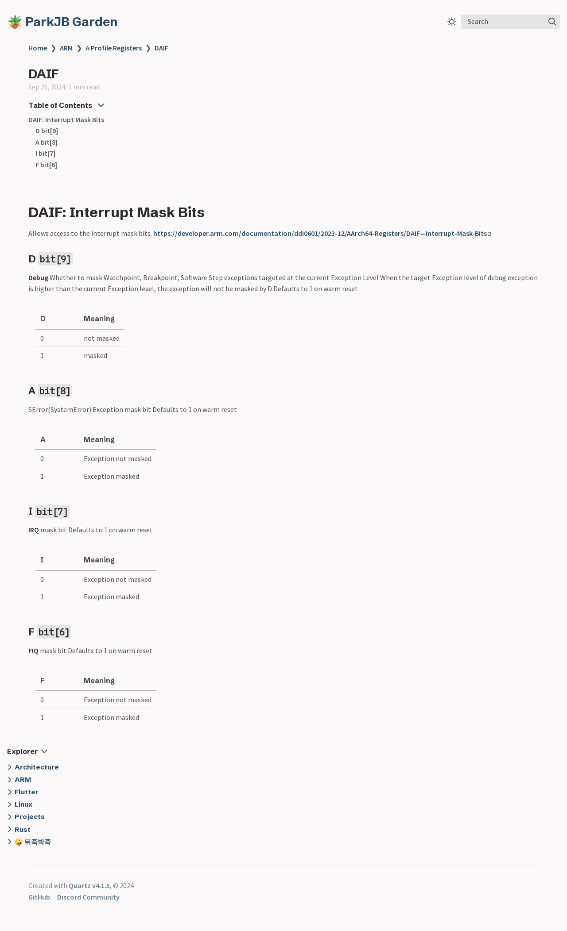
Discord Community (88, 897)
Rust (23, 829)
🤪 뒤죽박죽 (33, 842)
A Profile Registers (113, 47)
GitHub (39, 897)
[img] (552, 22)
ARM (66, 47)
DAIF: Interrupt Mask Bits (66, 119)
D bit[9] (46, 130)
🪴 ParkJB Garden (62, 21)
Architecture (37, 767)
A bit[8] (46, 142)
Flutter (27, 792)
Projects (30, 816)
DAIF (161, 47)
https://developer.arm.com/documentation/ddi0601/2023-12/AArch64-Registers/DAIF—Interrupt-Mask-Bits (322, 233)
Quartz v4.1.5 (89, 885)
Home (37, 47)
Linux (23, 804)
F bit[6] (46, 164)
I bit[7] (45, 153)
